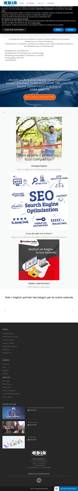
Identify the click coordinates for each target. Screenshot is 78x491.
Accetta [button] (70, 29)
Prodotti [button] (31, 3)
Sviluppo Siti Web (8, 340)
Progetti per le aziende (9, 346)
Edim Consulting (35, 488)
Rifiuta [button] (58, 29)
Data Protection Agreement (11, 394)
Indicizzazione (7, 353)
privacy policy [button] (36, 23)
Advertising (5, 349)
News (4, 367)
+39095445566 (34, 467)
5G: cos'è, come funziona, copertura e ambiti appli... (46, 408)
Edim (22, 3)
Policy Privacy (6, 384)
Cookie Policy (6, 387)
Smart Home (32, 422)
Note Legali (6, 381)
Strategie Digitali (7, 333)
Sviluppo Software (8, 343)
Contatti (50, 3)
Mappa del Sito (7, 397)
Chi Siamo (5, 364)
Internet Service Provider (10, 337)
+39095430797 (46, 467)
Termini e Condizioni (8, 390)
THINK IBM (32, 437)
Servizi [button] (41, 3)
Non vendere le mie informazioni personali (15, 19)
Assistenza (5, 370)
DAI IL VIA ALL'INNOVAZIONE (39, 97)
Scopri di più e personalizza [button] (14, 29)
